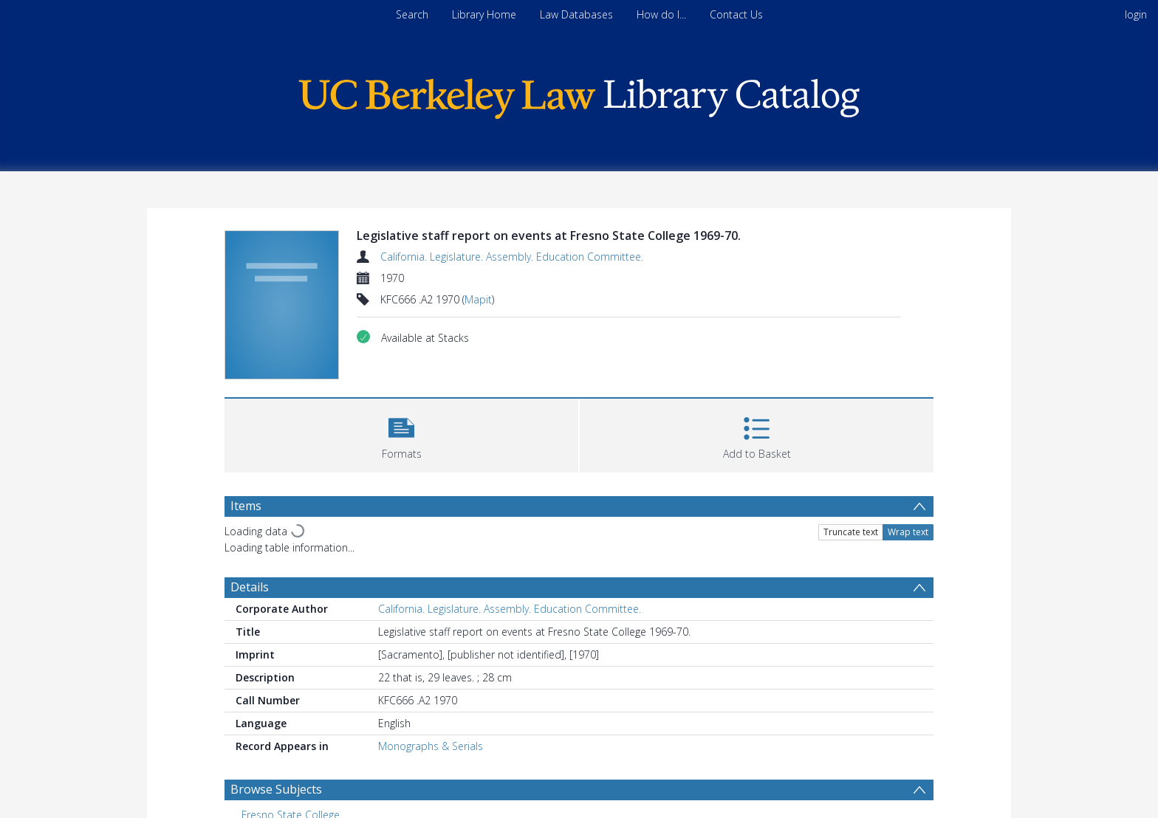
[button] (401, 434)
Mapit (478, 299)
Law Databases (576, 14)
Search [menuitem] (412, 14)
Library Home (484, 14)
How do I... (661, 14)
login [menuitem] (1136, 14)
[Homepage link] (579, 95)
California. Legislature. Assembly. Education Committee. (511, 257)
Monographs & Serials (430, 746)
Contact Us (736, 14)
